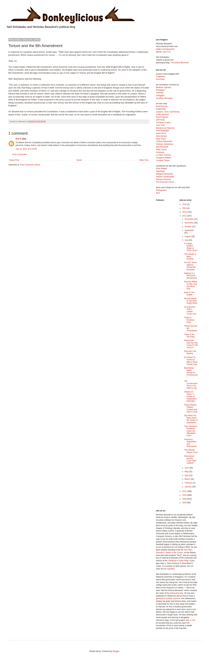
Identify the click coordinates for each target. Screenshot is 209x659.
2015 (184, 204)
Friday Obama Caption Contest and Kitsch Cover (190, 408)
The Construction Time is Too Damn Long (190, 384)
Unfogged (160, 95)
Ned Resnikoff (162, 147)
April (187, 475)
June (187, 468)
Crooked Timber (163, 160)
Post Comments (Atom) (30, 165)
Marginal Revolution (164, 174)
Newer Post (14, 160)
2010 (184, 495)
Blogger (116, 651)
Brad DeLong (161, 106)
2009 (184, 499)
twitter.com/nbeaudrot (165, 49)
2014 (184, 208)
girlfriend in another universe (168, 598)
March (188, 479)
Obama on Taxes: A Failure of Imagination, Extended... (190, 396)
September (189, 230)
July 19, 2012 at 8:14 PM (26, 149)
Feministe (160, 152)
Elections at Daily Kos (165, 128)
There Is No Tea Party (189, 335)
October (188, 226)
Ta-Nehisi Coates (163, 122)
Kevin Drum (161, 133)
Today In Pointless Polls (189, 319)
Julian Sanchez (162, 114)
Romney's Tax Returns (190, 352)
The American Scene (165, 182)
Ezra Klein (160, 79)
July (187, 240)
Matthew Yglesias (163, 87)
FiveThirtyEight (162, 130)
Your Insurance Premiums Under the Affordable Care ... (190, 431)
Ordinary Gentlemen (164, 144)
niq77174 (167, 52)
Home (79, 160)
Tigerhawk (160, 171)
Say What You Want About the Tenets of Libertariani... (191, 419)
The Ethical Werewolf (179, 63)
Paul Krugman (162, 117)
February (189, 483)
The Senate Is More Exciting (190, 256)
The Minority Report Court (191, 451)
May (187, 471)
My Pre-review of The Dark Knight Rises (190, 300)
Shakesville (161, 109)
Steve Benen (161, 136)
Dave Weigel (161, 168)
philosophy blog (176, 593)
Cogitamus (160, 76)
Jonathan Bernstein (164, 98)
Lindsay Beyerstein (164, 141)
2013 (184, 212)
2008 (184, 502)
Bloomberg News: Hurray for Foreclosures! (191, 372)
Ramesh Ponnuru (163, 179)
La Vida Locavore (163, 155)
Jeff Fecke (160, 120)
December (189, 219)
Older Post (143, 160)
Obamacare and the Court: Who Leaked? (190, 459)
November (189, 223)
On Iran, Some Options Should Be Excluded (190, 266)
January (188, 487)
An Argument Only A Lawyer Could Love (190, 310)
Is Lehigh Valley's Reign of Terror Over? (190, 247)
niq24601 (171, 569)
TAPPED (160, 93)
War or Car (190, 620)
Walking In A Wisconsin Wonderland (190, 275)
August (188, 236)
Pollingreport (161, 190)
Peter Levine (161, 149)
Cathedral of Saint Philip (178, 560)
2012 (184, 216)
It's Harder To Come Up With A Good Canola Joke (190, 360)
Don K (18, 139)
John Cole (160, 125)
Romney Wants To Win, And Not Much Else (190, 285)
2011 (184, 491)
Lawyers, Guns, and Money (167, 112)
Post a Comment (19, 154)
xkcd (158, 193)
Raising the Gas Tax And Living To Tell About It (190, 344)
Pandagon (160, 90)
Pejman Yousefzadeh (165, 177)
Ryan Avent (161, 139)
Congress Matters (163, 158)
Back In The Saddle (189, 293)
